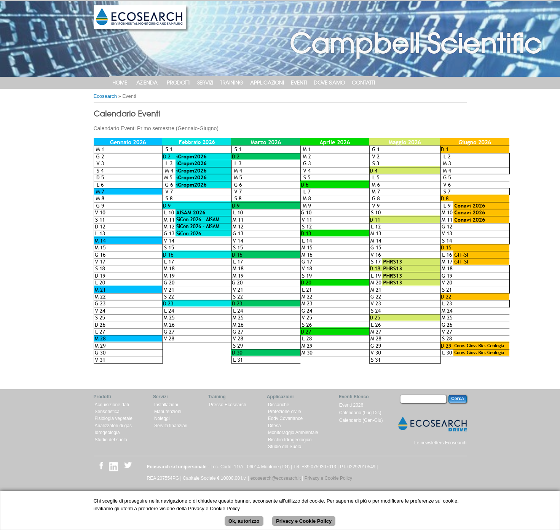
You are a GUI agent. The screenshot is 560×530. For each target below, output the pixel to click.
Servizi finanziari (170, 425)
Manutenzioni (167, 411)
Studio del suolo (111, 439)
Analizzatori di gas (113, 425)
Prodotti (178, 82)
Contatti (363, 82)
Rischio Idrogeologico (290, 439)
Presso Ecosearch (227, 404)
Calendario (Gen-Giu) (361, 420)
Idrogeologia (107, 432)
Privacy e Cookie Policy (328, 478)
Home (119, 82)
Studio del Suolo (284, 446)
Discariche (278, 404)
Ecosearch (105, 96)
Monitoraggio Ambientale (293, 432)
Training (231, 82)
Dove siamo (329, 82)
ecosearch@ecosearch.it (275, 478)
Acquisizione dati (112, 404)
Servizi (205, 82)
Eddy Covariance (285, 418)
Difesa (274, 425)
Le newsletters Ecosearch (440, 442)
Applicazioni (267, 82)
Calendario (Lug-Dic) (360, 412)
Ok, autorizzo (244, 522)
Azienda (147, 82)
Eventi (299, 82)
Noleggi (162, 418)
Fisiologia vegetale (113, 418)
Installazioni (166, 404)
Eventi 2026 (351, 405)
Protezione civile (284, 411)
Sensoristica (107, 411)
